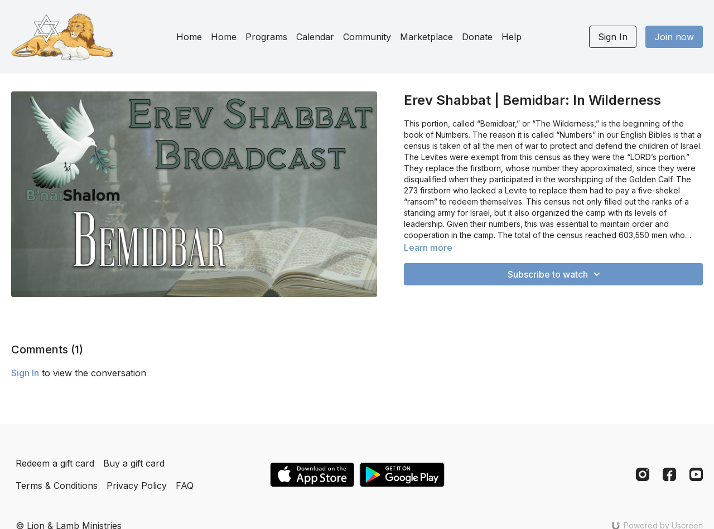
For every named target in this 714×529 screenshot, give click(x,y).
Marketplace (426, 36)
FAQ (185, 485)
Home (189, 36)
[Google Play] (402, 474)
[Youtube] (696, 474)
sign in (25, 372)
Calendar (315, 36)
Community (367, 36)
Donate (477, 36)
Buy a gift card (134, 463)
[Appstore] (312, 474)
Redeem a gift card (55, 463)
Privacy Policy (137, 485)
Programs (266, 36)
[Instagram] (642, 474)
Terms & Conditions (57, 485)
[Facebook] (669, 474)
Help (511, 36)
